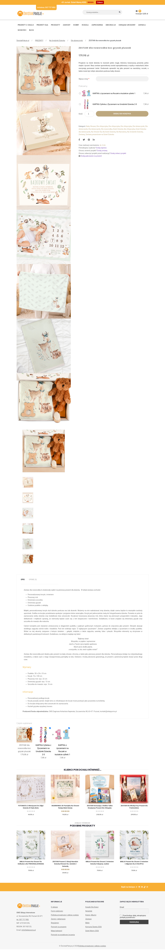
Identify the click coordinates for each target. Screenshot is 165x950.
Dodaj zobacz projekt (118, 153)
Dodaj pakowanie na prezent (91, 156)
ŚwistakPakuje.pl (23, 40)
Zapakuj (142, 25)
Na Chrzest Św (96, 132)
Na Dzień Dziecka (109, 132)
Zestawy (82, 134)
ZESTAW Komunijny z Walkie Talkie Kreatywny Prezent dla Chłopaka (99, 807)
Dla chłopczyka (102, 126)
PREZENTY (39, 40)
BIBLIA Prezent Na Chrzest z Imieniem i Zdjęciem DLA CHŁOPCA (134, 863)
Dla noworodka (106, 129)
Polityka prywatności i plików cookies (65, 916)
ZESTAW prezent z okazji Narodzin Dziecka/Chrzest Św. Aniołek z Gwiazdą (65, 864)
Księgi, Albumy (90, 916)
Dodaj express (101, 148)
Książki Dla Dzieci (91, 908)
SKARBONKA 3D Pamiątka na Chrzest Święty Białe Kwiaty (65, 807)
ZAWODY (66, 25)
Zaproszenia (97, 25)
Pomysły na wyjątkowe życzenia (63, 935)
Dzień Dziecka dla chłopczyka (124, 129)
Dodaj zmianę (102, 151)
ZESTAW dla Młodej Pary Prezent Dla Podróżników (134, 807)
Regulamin (55, 924)
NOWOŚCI (22, 30)
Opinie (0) (33, 579)
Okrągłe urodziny (127, 25)
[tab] (23, 579)
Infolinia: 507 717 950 (46, 7)
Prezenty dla (42, 25)
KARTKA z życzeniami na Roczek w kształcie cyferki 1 (114, 93)
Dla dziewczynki (77, 40)
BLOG (31, 30)
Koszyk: (142, 12)
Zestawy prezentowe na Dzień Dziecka (100, 134)
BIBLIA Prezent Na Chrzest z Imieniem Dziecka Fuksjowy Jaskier (99, 863)
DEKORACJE (111, 25)
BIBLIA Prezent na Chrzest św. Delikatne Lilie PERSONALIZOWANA (30, 863)
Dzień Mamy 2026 (92, 931)
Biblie (87, 924)
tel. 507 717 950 (23, 920)
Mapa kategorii (56, 931)
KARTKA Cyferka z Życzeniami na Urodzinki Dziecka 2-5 (115, 104)
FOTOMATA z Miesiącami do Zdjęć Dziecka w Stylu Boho (31, 807)
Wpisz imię (84, 79)
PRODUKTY (55, 25)
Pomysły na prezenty (58, 927)
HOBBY (76, 25)
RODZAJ (85, 25)
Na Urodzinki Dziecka (57, 40)
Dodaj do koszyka (122, 114)
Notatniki (88, 912)
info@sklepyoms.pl (28, 931)
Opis (23, 579)
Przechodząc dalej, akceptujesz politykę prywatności (133, 917)
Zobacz (100, 2)
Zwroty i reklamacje (58, 920)
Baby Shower (91, 126)
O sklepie (54, 908)
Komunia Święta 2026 (93, 927)
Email (122, 908)
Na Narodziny (121, 132)
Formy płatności (57, 912)
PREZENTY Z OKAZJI (26, 25)
